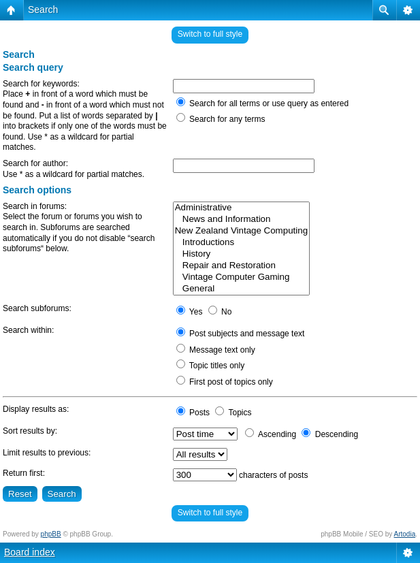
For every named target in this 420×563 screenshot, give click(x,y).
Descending (330, 434)
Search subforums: (37, 308)
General (241, 289)
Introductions (241, 242)
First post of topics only (224, 382)
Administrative (241, 208)
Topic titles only (210, 365)
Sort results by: (30, 431)
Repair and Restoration (241, 266)
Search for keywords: (41, 84)
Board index (29, 552)
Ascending (270, 434)
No (220, 312)
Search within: (28, 330)
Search (43, 9)
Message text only (215, 350)
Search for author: (35, 163)
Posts (193, 412)
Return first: (24, 473)
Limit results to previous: (47, 452)
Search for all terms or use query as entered (262, 103)
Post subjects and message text (240, 333)
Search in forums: (35, 206)
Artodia (405, 534)
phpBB (51, 534)
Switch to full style (210, 34)
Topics (233, 412)
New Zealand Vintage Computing (241, 231)
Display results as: (36, 409)
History (241, 254)
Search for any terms (220, 119)
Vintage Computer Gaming (241, 277)
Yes (189, 312)
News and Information (241, 219)
